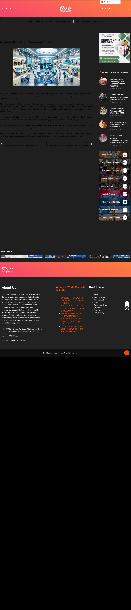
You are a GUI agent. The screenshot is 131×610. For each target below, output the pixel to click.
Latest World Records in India (70, 289)
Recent (122, 73)
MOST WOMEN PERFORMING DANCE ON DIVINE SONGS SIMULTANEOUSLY (72, 321)
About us (48, 22)
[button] (4, 255)
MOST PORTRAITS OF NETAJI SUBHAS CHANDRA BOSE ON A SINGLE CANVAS (72, 308)
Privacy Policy (99, 313)
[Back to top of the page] (127, 353)
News (38, 22)
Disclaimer (98, 308)
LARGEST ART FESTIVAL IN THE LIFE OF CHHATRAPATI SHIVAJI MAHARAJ (73, 300)
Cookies (97, 311)
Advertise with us (83, 22)
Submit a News (99, 298)
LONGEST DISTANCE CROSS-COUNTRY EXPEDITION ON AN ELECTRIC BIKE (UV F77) (72, 329)
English (105, 1)
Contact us (99, 22)
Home (29, 22)
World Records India (101, 305)
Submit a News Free (63, 22)
